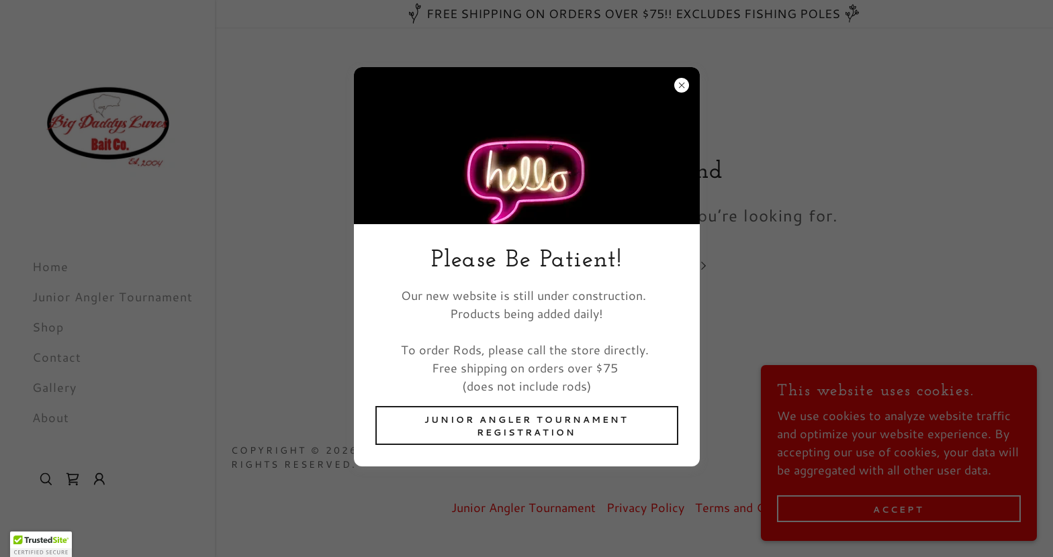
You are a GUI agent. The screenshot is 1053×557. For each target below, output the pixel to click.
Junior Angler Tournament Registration (526, 425)
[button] (41, 544)
